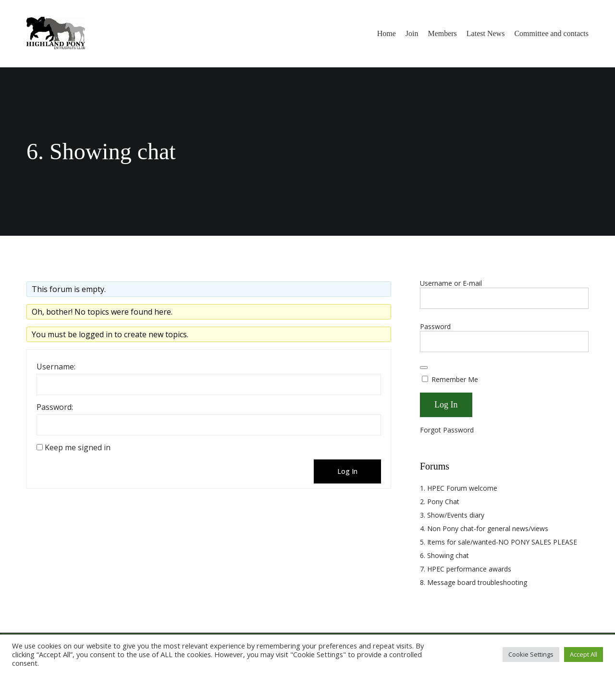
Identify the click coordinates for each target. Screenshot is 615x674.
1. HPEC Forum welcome (458, 488)
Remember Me (450, 379)
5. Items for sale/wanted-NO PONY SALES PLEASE (498, 542)
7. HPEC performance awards (465, 568)
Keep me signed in (78, 447)
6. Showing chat (444, 555)
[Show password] (424, 367)
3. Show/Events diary (452, 515)
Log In (347, 471)
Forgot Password (447, 429)
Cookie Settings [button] (531, 654)
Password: (55, 407)
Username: (56, 366)
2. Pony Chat (439, 501)
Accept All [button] (583, 654)
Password (435, 326)
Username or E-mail (451, 283)
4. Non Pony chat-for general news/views (484, 528)
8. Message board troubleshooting (473, 582)
